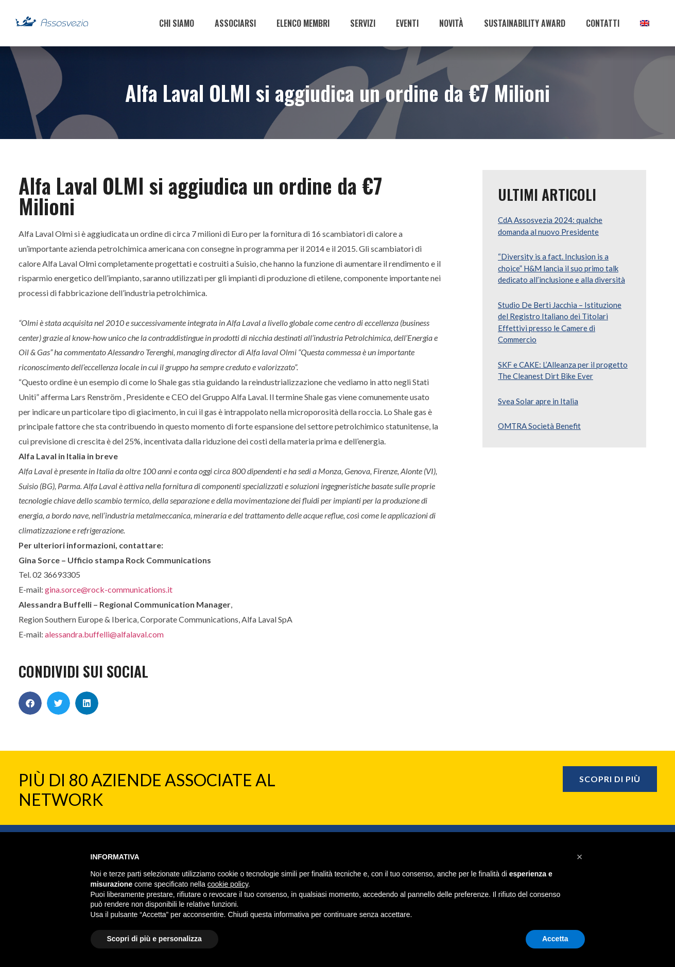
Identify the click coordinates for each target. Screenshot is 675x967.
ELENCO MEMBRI (303, 23)
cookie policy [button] (227, 884)
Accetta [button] (555, 939)
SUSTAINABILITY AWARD (524, 23)
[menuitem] (645, 23)
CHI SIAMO (176, 23)
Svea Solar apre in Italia (538, 401)
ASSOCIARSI (235, 23)
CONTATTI (602, 23)
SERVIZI (362, 23)
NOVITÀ (451, 23)
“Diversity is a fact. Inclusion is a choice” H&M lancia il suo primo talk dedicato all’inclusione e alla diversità (561, 268)
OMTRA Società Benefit (539, 425)
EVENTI (407, 23)
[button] (30, 703)
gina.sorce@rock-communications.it (108, 589)
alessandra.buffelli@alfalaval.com (104, 634)
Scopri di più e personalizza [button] (154, 939)
